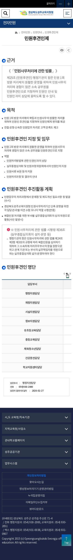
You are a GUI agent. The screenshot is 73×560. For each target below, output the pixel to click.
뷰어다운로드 (36, 509)
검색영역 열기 (6, 13)
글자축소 (60, 4)
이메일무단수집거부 (36, 502)
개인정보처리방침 (36, 475)
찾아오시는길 (36, 482)
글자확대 (68, 4)
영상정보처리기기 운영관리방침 (36, 489)
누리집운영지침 (36, 495)
